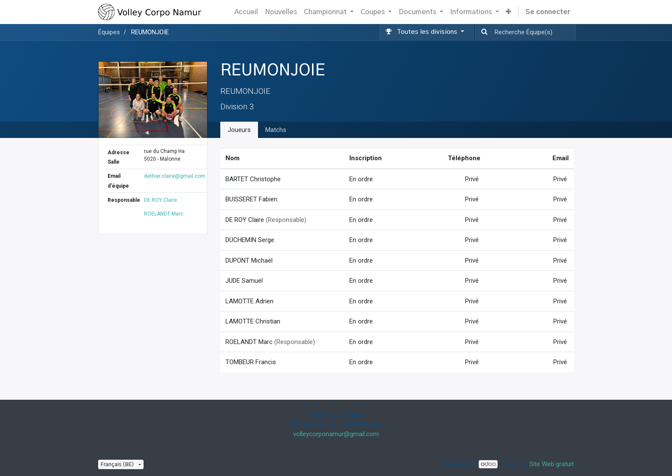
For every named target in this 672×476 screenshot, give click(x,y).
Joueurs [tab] (239, 130)
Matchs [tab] (275, 130)
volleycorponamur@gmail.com (336, 434)
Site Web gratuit (551, 464)
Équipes (109, 32)
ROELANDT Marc (163, 214)
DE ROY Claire (160, 200)
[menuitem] (246, 12)
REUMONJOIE (150, 32)
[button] (508, 12)
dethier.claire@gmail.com (174, 176)
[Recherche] (482, 32)
